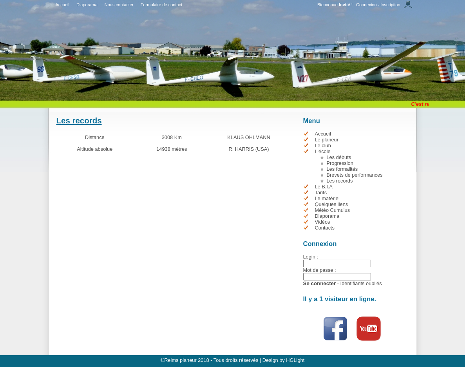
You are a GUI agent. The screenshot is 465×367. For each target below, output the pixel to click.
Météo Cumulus (332, 210)
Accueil (62, 4)
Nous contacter (119, 4)
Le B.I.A (324, 187)
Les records (340, 181)
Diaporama (87, 4)
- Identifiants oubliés (359, 283)
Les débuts (339, 157)
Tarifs (321, 192)
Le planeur (326, 140)
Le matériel (327, 198)
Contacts (325, 228)
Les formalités (342, 169)
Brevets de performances (355, 175)
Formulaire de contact (161, 4)
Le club (323, 145)
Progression (340, 163)
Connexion (366, 4)
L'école (323, 151)
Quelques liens (331, 204)
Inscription (390, 4)
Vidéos (322, 222)
